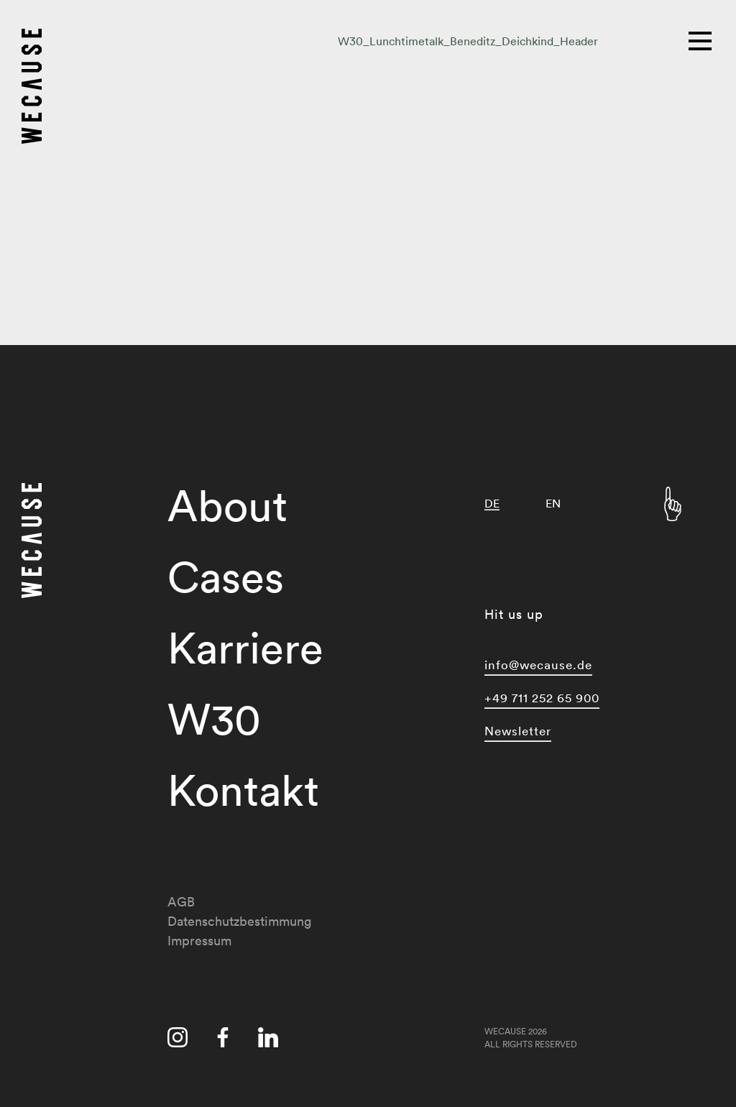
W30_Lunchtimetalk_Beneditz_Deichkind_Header (468, 41)
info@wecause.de (538, 664)
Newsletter (517, 730)
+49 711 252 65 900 (541, 697)
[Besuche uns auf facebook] (223, 1040)
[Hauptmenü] (701, 40)
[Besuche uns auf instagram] (177, 1040)
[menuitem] (492, 503)
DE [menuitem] (492, 503)
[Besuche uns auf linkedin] (268, 1040)
